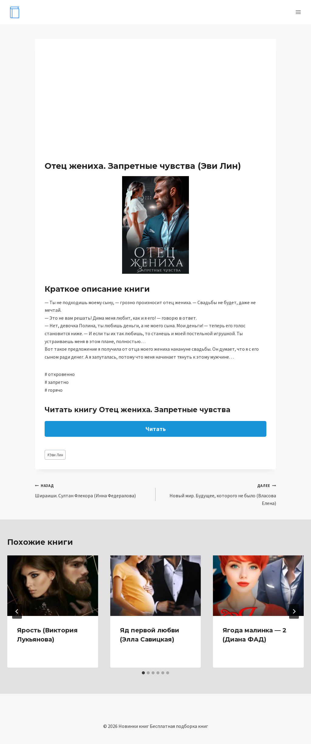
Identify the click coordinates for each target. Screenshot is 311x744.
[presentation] (52, 585)
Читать (155, 429)
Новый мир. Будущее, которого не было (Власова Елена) (218, 494)
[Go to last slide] (17, 611)
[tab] (143, 672)
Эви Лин (55, 454)
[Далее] (294, 611)
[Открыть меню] (298, 12)
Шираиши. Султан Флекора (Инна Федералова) (93, 490)
